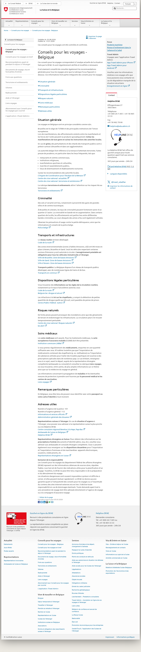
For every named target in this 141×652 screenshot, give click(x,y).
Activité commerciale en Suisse (116, 558)
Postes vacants (9, 551)
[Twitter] (42, 502)
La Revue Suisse (77, 615)
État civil (75, 622)
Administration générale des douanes (55, 417)
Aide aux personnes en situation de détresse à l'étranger (87, 561)
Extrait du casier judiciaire (81, 586)
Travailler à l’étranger (45, 605)
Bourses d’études (78, 593)
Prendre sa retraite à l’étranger (48, 609)
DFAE (30, 3)
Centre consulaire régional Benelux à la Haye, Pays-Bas (61, 429)
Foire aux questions (45, 562)
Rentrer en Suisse (44, 612)
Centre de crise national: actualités (53, 178)
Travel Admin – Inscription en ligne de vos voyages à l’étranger (87, 601)
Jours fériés (8, 548)
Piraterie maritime (114, 45)
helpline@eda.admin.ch (120, 126)
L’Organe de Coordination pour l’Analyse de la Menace (61, 175)
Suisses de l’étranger (45, 619)
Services (74, 23)
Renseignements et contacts (115, 548)
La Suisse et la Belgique (110, 23)
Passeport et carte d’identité (82, 550)
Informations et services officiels (52, 414)
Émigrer (40, 598)
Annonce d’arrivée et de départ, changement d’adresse (83, 545)
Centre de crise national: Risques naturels (56, 323)
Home (6, 30)
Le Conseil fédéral (14, 3)
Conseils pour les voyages (40, 23)
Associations (42, 626)
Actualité (9, 23)
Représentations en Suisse (47, 615)
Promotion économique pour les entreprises (87, 625)
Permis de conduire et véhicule (83, 557)
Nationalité (76, 618)
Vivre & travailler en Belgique (60, 23)
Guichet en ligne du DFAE (41, 513)
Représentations (22, 23)
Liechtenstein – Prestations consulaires (85, 597)
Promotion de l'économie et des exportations (117, 572)
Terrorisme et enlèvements (50, 191)
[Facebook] (39, 502)
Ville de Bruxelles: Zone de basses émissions (57, 257)
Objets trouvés (77, 580)
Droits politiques (78, 553)
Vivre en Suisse (111, 551)
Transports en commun (49, 273)
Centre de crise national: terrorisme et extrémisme (60, 181)
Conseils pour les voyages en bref (49, 548)
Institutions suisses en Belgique (49, 622)
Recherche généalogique (81, 590)
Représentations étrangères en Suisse (54, 455)
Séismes (40, 569)
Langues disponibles (118, 174)
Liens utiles (76, 606)
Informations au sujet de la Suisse (117, 554)
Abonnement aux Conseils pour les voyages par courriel (53, 584)
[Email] (52, 502)
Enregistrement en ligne (118, 86)
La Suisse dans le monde (48, 3)
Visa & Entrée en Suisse (90, 23)
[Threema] (47, 502)
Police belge (44, 227)
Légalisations (76, 569)
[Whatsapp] (49, 502)
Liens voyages (45, 382)
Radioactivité (42, 573)
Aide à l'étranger (44, 576)
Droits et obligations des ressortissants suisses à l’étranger (51, 630)
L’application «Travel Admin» (48, 589)
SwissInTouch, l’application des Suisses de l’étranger (86, 630)
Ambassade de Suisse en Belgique (53, 432)
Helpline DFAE (45, 435)
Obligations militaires (79, 583)
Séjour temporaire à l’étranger (48, 602)
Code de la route (46, 242)
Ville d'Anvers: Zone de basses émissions (56, 263)
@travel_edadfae (118, 182)
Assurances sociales (78, 576)
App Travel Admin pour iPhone (121, 62)
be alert (42, 326)
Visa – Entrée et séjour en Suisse (117, 544)
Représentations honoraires (13, 561)
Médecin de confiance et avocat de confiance (84, 610)
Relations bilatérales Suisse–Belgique (119, 567)
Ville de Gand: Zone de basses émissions (55, 260)
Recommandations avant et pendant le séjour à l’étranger (52, 552)
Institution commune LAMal (51, 343)
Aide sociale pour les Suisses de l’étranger (86, 566)
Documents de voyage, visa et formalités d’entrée (52, 558)
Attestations (76, 573)
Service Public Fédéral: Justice (51, 303)
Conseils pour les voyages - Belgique (50, 544)
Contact (110, 95)
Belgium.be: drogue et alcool (51, 293)
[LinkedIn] (44, 502)
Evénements (8, 544)
